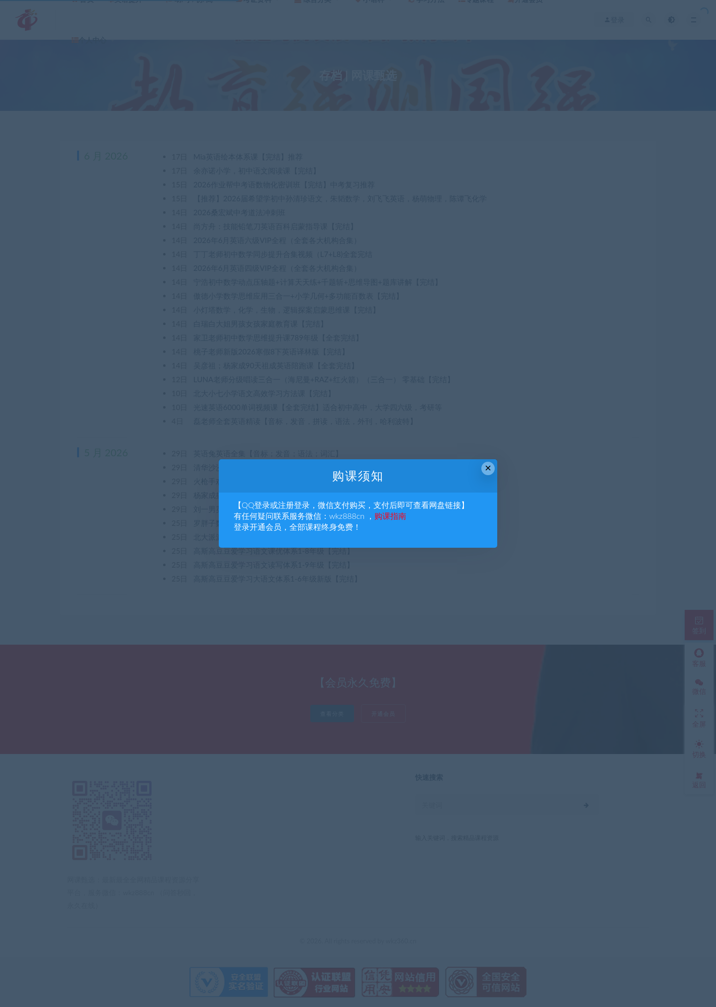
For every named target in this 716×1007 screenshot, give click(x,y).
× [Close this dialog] (488, 468)
